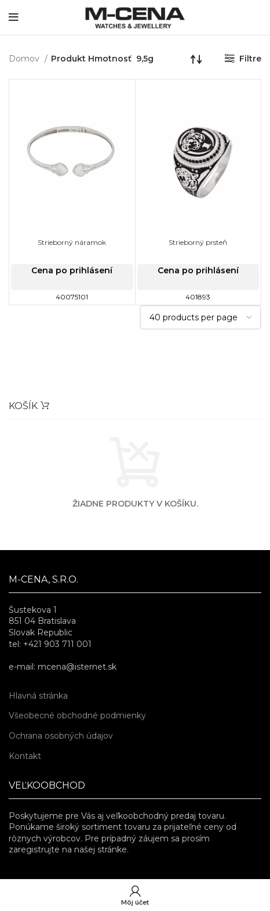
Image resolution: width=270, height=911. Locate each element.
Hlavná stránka (38, 696)
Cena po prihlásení (71, 270)
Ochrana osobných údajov (61, 736)
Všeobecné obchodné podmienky (77, 715)
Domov (25, 58)
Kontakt (25, 756)
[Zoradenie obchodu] (196, 58)
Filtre (250, 58)
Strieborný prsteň (198, 242)
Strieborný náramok (72, 242)
